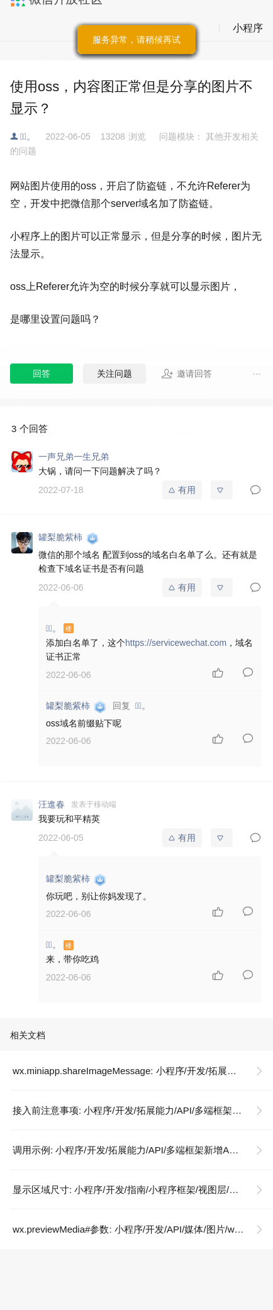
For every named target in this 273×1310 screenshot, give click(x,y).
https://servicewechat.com (175, 643)
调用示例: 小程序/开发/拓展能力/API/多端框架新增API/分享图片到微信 (143, 1150)
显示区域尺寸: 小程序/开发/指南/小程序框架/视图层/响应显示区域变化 (143, 1189)
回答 (41, 374)
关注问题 (114, 374)
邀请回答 (186, 374)
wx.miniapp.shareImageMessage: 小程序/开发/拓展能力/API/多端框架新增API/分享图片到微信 (143, 1070)
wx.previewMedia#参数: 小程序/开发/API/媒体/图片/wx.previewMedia (143, 1229)
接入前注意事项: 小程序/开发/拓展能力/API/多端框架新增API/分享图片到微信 (143, 1110)
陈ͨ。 (27, 136)
